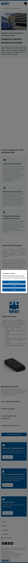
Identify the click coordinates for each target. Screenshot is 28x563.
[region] (14, 281)
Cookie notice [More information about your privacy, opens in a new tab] (23, 278)
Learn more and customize (14, 282)
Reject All (14, 289)
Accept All (14, 285)
